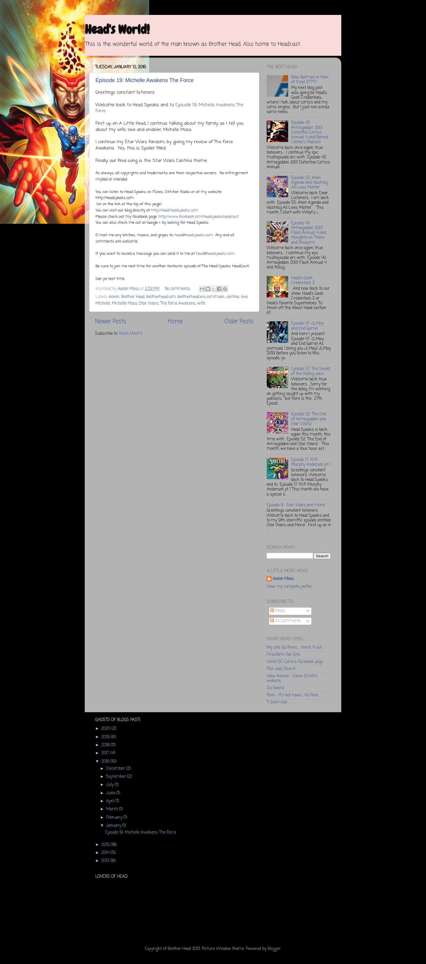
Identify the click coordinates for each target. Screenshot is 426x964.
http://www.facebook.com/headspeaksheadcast (198, 217)
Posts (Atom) (130, 334)
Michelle (102, 303)
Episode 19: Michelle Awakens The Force (144, 80)
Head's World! (117, 29)
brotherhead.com (161, 297)
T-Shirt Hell (277, 702)
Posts (277, 611)
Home (175, 321)
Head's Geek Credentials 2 (303, 280)
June (111, 793)
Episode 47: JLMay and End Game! (307, 325)
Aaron (114, 297)
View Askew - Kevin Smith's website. (292, 678)
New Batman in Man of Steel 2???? (309, 79)
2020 (106, 729)
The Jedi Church (281, 669)
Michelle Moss (124, 303)
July (110, 785)
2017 (105, 753)
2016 (106, 761)
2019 (106, 737)
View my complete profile (289, 587)
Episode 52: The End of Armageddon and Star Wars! (308, 419)
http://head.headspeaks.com (174, 210)
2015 (106, 845)
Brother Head (132, 297)
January (114, 826)
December (116, 769)
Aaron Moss (283, 579)
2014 (106, 853)
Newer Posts (110, 321)
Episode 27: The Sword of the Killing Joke (310, 371)
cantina (232, 297)
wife (201, 303)
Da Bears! (275, 688)
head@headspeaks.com (194, 235)
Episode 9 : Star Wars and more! (296, 505)
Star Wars (148, 303)
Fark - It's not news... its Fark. (293, 695)
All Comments (285, 621)
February (115, 818)
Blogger (274, 949)
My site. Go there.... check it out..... (296, 647)
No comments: (178, 289)
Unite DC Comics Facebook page (295, 662)
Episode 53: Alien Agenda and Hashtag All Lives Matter (309, 183)
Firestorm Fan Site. (284, 655)
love (244, 297)
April (110, 801)
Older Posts (238, 321)
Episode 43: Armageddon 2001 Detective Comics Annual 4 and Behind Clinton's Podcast (309, 132)
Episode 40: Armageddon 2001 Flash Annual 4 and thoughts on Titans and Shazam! (308, 233)
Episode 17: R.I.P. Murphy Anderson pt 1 (310, 462)
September (116, 777)
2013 (106, 861)
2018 (106, 745)
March (112, 809)
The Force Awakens (177, 303)
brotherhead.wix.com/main (201, 297)
